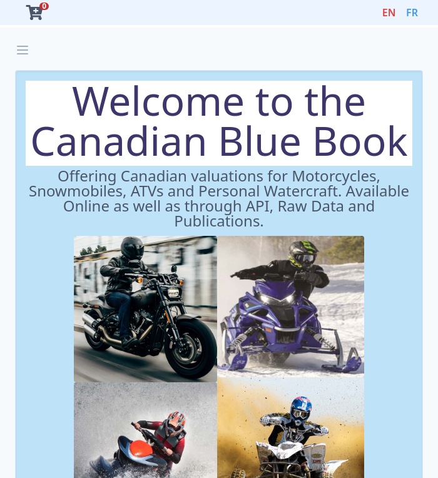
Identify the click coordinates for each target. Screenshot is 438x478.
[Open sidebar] (23, 50)
